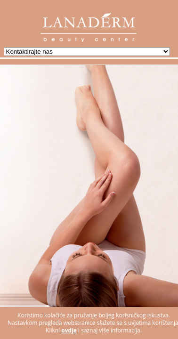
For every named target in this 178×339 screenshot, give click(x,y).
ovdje (69, 330)
